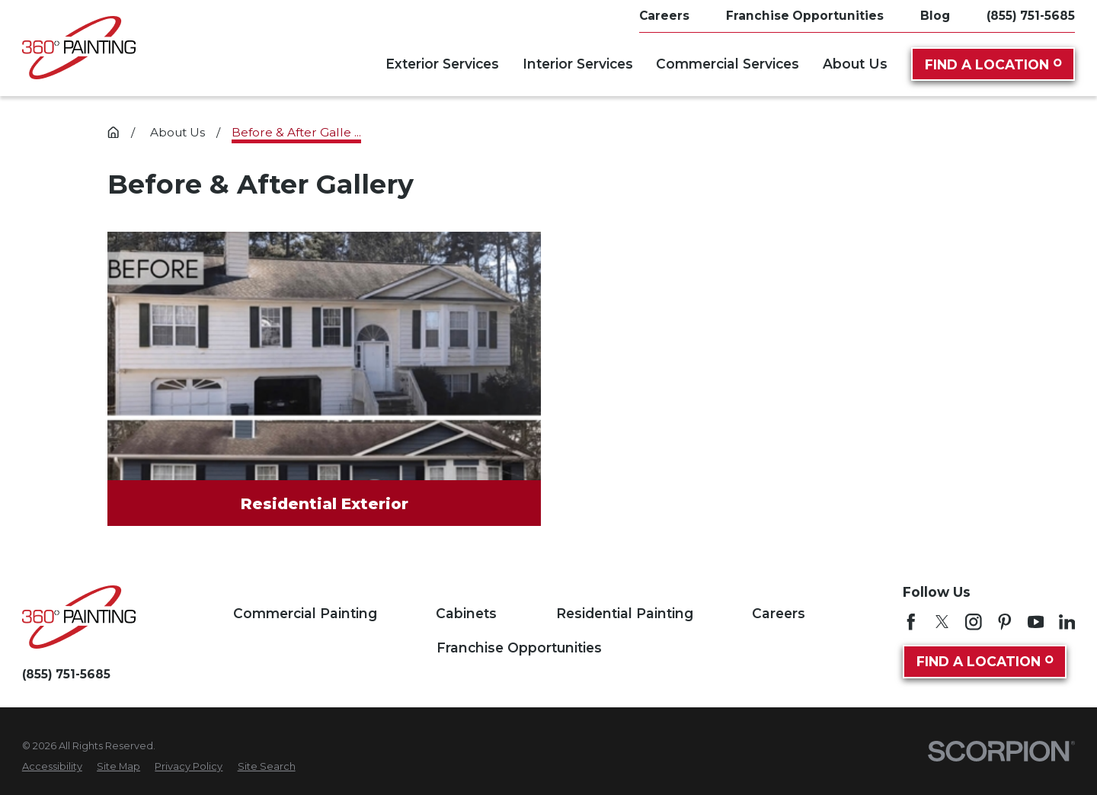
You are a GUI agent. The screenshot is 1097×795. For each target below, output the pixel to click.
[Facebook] (911, 622)
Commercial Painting (305, 613)
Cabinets (466, 613)
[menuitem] (52, 766)
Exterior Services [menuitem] (442, 64)
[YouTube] (1036, 622)
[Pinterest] (1004, 622)
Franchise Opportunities (519, 648)
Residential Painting (624, 613)
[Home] (79, 47)
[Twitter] (942, 622)
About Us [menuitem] (855, 64)
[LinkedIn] (1067, 622)
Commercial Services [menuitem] (727, 64)
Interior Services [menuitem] (578, 64)
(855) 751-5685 (1031, 15)
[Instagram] (973, 622)
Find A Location (993, 64)
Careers (778, 613)
